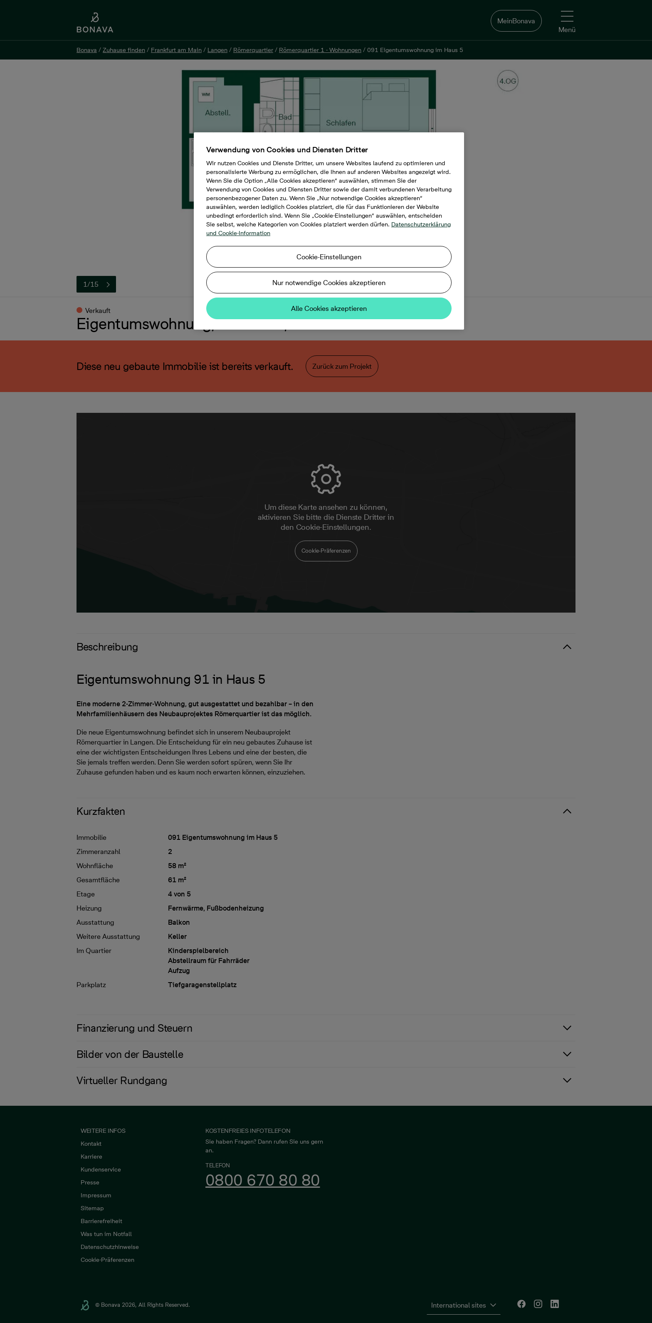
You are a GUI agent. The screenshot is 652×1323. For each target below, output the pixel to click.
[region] (329, 231)
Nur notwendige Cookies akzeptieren (328, 282)
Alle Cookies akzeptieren (329, 308)
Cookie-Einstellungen (328, 257)
